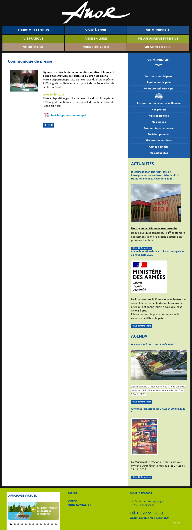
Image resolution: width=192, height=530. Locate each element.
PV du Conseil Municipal (158, 88)
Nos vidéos (159, 122)
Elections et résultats (159, 140)
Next (54, 511)
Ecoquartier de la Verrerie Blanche (159, 99)
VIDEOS (72, 501)
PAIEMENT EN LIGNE (157, 47)
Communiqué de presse (159, 128)
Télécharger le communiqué (68, 115)
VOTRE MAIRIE (33, 47)
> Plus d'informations (141, 248)
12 (52, 524)
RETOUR (48, 125)
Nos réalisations (159, 115)
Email (133, 517)
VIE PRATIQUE (33, 39)
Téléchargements (159, 134)
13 (56, 524)
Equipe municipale (159, 82)
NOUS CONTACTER (95, 47)
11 (48, 524)
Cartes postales (158, 146)
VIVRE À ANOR (95, 30)
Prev (13, 511)
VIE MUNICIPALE (158, 30)
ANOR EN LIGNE (96, 39)
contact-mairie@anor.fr (154, 517)
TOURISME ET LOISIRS (33, 30)
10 (45, 524)
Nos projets (159, 109)
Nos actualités (159, 153)
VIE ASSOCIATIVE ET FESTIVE (158, 39)
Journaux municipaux (158, 76)
